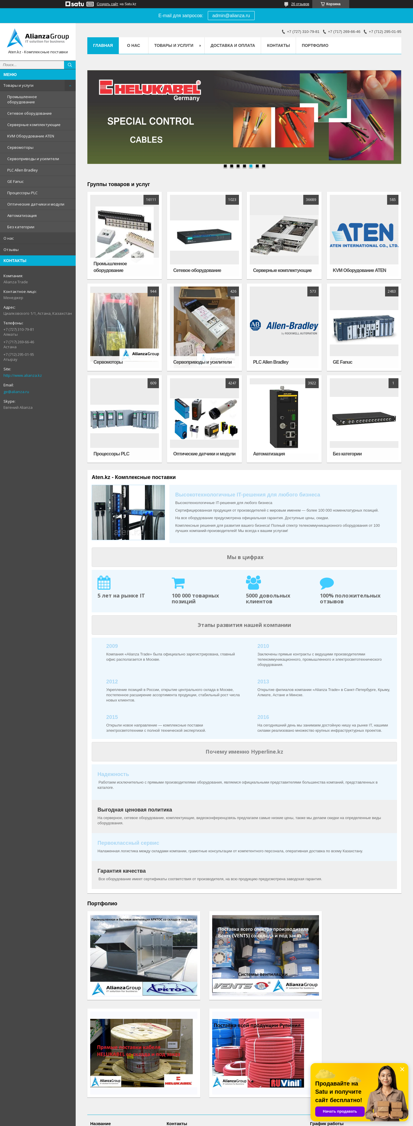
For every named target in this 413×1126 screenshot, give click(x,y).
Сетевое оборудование (29, 113)
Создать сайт (107, 4)
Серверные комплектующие (34, 124)
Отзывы (11, 249)
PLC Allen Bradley (22, 170)
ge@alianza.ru (16, 391)
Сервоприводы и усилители (33, 158)
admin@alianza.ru (231, 15)
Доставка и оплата (232, 45)
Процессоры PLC (22, 192)
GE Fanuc (15, 181)
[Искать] (70, 65)
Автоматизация (22, 215)
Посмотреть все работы (373, 1007)
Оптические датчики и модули (35, 204)
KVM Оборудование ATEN (30, 136)
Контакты (278, 45)
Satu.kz (231, 1115)
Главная (103, 45)
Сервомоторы (20, 147)
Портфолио (315, 45)
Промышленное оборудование (22, 99)
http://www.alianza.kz (22, 375)
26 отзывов (300, 4)
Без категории (20, 226)
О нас (8, 238)
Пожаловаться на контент (218, 1120)
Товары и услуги (18, 85)
